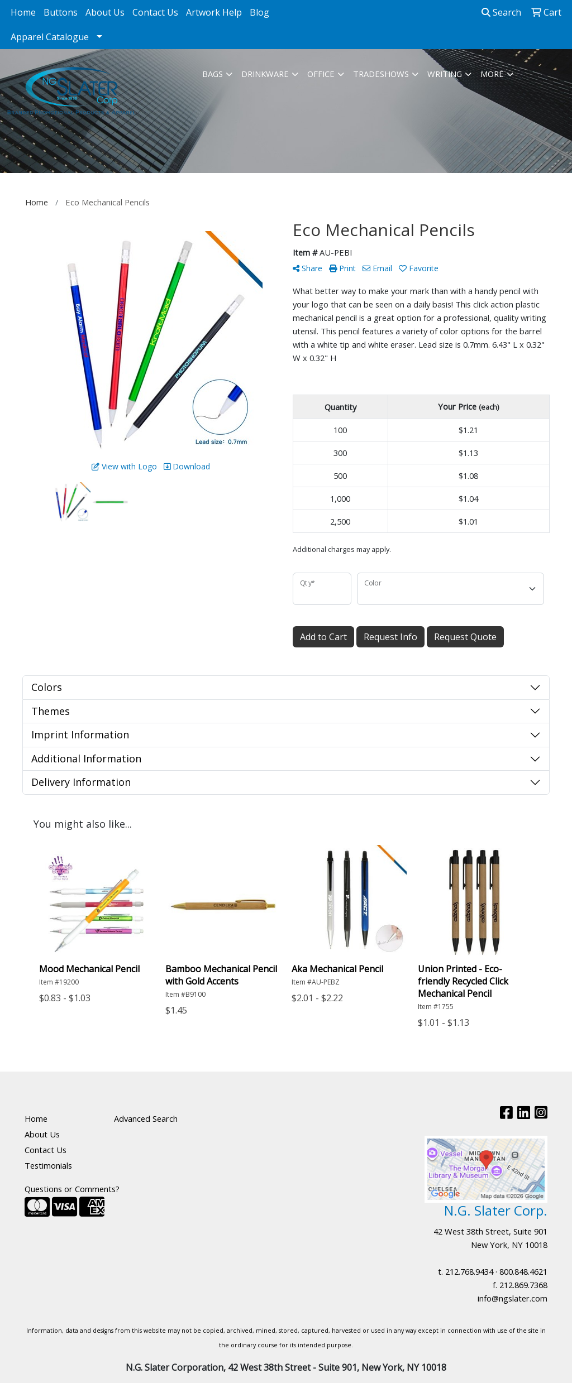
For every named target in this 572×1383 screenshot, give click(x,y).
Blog (259, 12)
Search (501, 12)
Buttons (61, 12)
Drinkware (265, 73)
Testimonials (48, 1165)
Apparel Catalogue (50, 37)
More (492, 73)
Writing (444, 73)
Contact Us (155, 12)
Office (321, 73)
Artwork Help (214, 12)
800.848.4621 (523, 1271)
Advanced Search (146, 1118)
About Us (105, 12)
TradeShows (381, 73)
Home (23, 12)
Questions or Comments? (72, 1188)
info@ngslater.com (512, 1298)
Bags (212, 73)
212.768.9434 (469, 1271)
